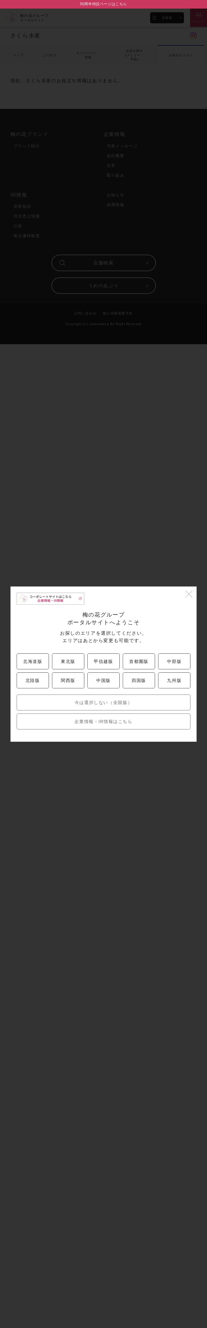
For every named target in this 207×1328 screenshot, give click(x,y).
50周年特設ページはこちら (103, 4)
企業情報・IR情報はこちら (103, 721)
